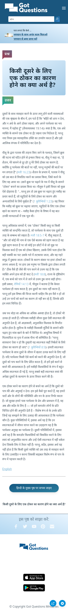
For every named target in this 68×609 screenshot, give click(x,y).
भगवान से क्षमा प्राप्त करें (25, 39)
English (7, 469)
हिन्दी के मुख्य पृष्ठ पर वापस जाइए (34, 488)
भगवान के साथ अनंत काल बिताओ (30, 34)
